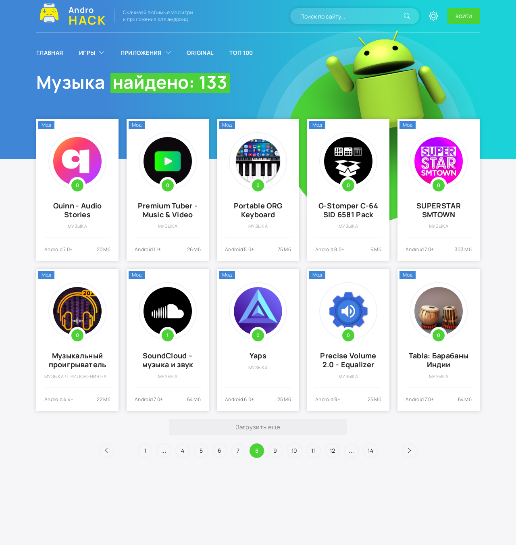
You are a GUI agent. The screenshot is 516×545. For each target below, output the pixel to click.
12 (332, 450)
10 (294, 450)
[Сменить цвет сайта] (433, 16)
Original (200, 52)
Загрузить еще (258, 427)
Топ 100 (241, 52)
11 (313, 450)
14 (370, 450)
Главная (49, 52)
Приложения (141, 52)
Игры (87, 52)
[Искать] (407, 16)
